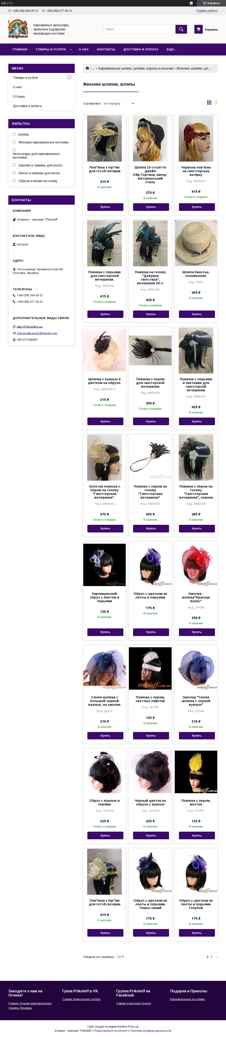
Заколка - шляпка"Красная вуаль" (196, 597)
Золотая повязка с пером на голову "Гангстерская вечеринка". (104, 492)
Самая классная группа (133, 1003)
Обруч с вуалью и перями (104, 802)
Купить (105, 207)
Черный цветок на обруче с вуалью (150, 802)
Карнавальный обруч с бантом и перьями (104, 597)
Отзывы (19, 96)
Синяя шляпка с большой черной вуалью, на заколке (104, 700)
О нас (84, 49)
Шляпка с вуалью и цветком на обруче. (104, 381)
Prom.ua (133, 1026)
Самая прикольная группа (81, 999)
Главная (19, 49)
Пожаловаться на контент (111, 1030)
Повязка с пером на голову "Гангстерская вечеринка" (150, 492)
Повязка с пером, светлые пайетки (150, 699)
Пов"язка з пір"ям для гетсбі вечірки (104, 169)
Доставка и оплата (140, 49)
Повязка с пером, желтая (196, 802)
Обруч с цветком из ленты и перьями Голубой (196, 904)
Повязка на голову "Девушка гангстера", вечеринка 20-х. (150, 277)
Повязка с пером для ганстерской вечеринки (150, 382)
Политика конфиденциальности (150, 1030)
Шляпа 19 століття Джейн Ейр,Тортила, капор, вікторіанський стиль (150, 175)
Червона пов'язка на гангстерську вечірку (196, 171)
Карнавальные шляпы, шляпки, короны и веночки (135, 68)
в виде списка (216, 103)
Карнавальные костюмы (187, 999)
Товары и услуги (51, 49)
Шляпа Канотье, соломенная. (196, 274)
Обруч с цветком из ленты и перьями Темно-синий (150, 904)
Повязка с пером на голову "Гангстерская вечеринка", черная (196, 492)
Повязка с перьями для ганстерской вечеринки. (104, 275)
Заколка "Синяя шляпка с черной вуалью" (196, 700)
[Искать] (181, 29)
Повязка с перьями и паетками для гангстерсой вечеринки (196, 384)
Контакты (106, 49)
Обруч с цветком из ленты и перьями (150, 595)
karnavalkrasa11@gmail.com (37, 333)
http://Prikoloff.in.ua (29, 326)
